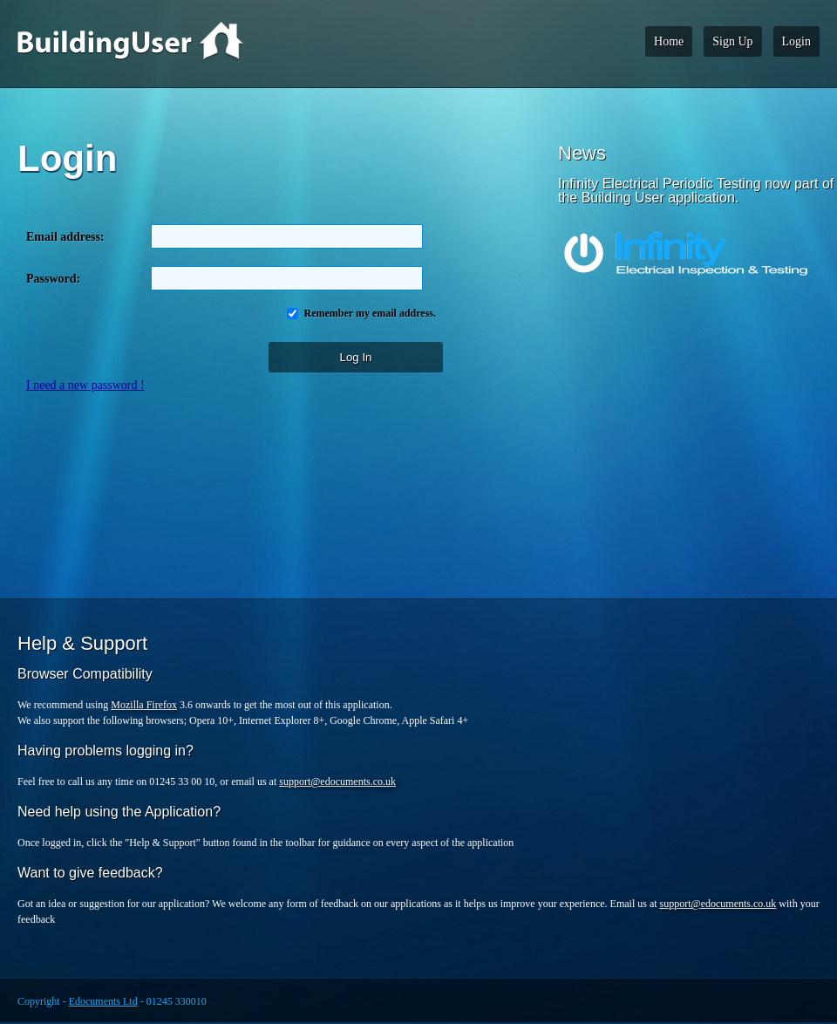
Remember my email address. (368, 313)
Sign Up (732, 41)
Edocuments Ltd (103, 1001)
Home (669, 41)
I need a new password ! (85, 385)
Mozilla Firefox (144, 705)
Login (796, 41)
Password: (53, 278)
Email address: (68, 236)
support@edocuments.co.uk (337, 781)
